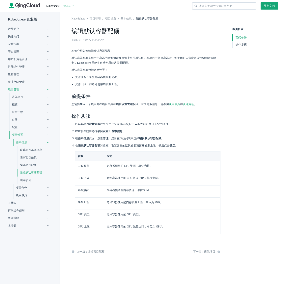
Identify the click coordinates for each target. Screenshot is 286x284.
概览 (14, 104)
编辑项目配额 (28, 165)
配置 (14, 127)
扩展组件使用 (16, 210)
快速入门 (13, 36)
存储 (14, 119)
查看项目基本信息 (31, 149)
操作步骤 (241, 44)
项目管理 (13, 89)
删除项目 (25, 180)
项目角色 (21, 187)
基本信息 (21, 142)
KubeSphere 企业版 (22, 19)
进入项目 (17, 97)
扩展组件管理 (16, 66)
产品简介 (13, 28)
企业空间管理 (16, 81)
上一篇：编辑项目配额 (88, 251)
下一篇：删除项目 (206, 251)
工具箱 (12, 202)
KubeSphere (78, 18)
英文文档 (269, 5)
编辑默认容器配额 (31, 172)
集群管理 (13, 74)
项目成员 (21, 195)
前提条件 (241, 37)
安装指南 (13, 44)
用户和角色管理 (17, 59)
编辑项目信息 (28, 157)
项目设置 (17, 134)
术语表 (12, 225)
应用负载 (17, 112)
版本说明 (13, 218)
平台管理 (13, 51)
